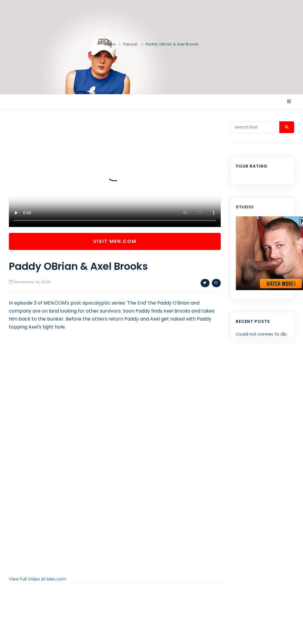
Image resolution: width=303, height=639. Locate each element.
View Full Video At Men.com (37, 579)
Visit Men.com (114, 241)
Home (109, 44)
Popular (130, 44)
